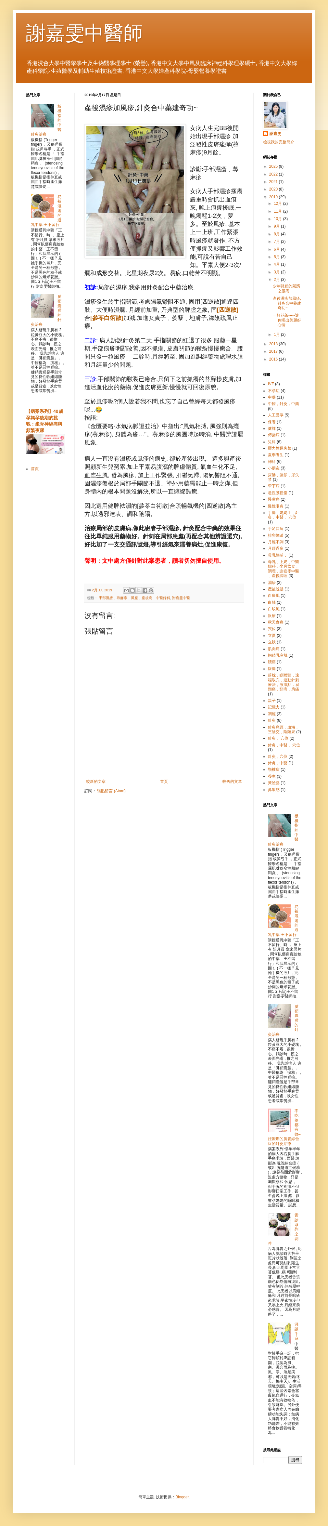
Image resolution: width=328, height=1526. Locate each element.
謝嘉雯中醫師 (84, 33)
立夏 (272, 635)
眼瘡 (272, 615)
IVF (271, 384)
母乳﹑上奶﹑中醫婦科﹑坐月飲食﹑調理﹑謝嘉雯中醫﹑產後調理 (283, 568)
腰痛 (272, 662)
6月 (277, 249)
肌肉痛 (274, 649)
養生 (272, 776)
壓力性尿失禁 (279, 448)
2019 (274, 197)
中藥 (272, 397)
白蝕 (272, 602)
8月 (277, 234)
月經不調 (276, 542)
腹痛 (272, 668)
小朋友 (274, 468)
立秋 (272, 642)
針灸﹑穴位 (277, 756)
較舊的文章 (232, 781)
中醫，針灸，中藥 (283, 403)
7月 (277, 241)
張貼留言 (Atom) (111, 791)
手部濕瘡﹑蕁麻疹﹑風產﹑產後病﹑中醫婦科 (134, 598)
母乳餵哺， (277, 555)
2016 (274, 359)
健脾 (272, 428)
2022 (274, 174)
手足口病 (276, 528)
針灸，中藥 (277, 763)
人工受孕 (276, 415)
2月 (277, 279)
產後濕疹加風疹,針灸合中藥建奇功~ (287, 303)
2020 (274, 189)
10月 (278, 219)
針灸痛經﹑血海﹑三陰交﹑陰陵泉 (283, 729)
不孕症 (274, 390)
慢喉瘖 (274, 499)
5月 (277, 257)
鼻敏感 (274, 789)
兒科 (272, 442)
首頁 (164, 781)
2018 (274, 344)
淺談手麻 (296, 1331)
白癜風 (274, 595)
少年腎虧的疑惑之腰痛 (286, 288)
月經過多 (276, 548)
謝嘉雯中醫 (181, 598)
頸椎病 (274, 769)
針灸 (272, 720)
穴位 (272, 628)
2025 (274, 166)
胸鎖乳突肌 (277, 655)
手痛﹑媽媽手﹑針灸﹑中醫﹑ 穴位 (283, 515)
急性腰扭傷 (277, 493)
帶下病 (274, 486)
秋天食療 (276, 622)
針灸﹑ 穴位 (278, 738)
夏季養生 (276, 455)
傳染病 (274, 435)
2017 (274, 351)
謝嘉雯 (275, 133)
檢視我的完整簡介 (278, 142)
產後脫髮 (276, 589)
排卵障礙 (276, 535)
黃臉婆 (274, 783)
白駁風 (274, 609)
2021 (274, 181)
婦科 (272, 461)
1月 (277, 334)
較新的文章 (96, 781)
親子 (272, 700)
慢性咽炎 (276, 506)
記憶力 (274, 707)
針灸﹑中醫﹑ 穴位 (284, 745)
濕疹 (272, 582)
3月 (277, 272)
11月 (278, 211)
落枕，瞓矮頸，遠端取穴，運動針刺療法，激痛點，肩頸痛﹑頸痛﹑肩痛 (283, 682)
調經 (272, 714)
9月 (277, 226)
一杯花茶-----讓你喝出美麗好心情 (287, 320)
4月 (277, 264)
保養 (272, 422)
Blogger (182, 1497)
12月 (278, 203)
